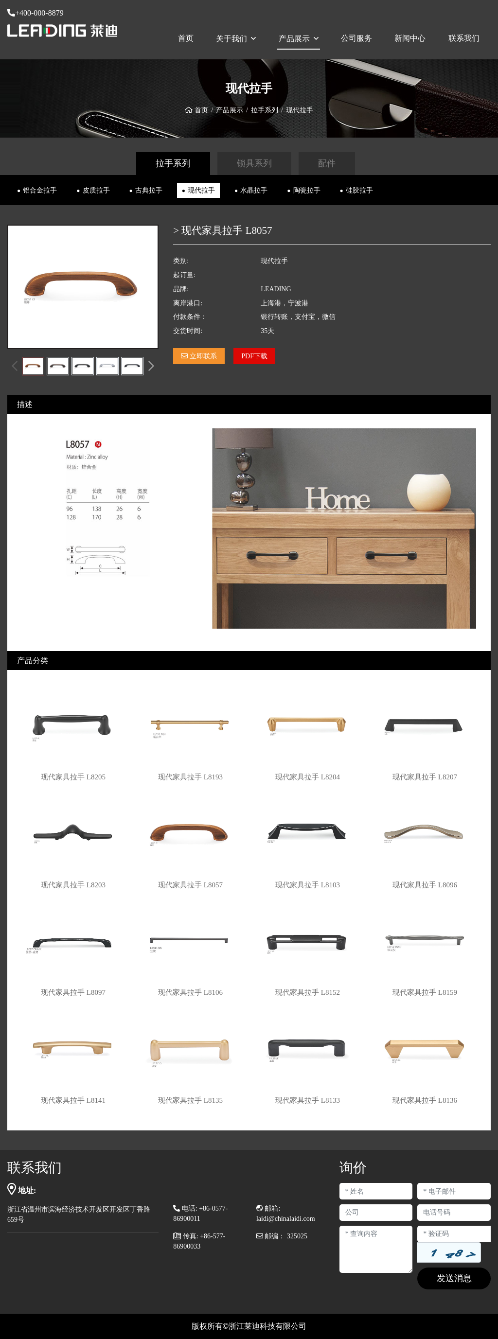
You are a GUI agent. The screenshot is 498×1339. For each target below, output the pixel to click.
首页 (186, 38)
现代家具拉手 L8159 (424, 992)
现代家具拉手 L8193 (190, 777)
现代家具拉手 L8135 (190, 1100)
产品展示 (294, 39)
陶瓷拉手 (306, 190)
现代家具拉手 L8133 (307, 1100)
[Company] (376, 1212)
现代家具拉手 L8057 (190, 885)
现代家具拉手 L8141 (73, 1100)
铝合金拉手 (40, 190)
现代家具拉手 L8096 (424, 885)
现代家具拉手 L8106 (190, 992)
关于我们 (231, 39)
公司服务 (356, 38)
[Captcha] (454, 1234)
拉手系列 (264, 110)
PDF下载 (254, 356)
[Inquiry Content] (376, 1249)
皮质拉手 (96, 190)
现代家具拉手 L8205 (73, 777)
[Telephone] (454, 1212)
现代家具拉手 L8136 (424, 1100)
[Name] (376, 1191)
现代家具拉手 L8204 (307, 777)
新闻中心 (410, 38)
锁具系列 (254, 163)
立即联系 (199, 356)
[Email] (454, 1191)
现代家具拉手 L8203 (73, 885)
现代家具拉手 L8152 (307, 992)
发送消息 (454, 1278)
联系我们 (464, 38)
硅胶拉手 (359, 190)
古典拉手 (148, 190)
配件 (327, 163)
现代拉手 (201, 190)
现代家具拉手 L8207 (424, 777)
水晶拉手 (253, 190)
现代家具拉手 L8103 (307, 885)
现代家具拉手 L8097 (73, 992)
